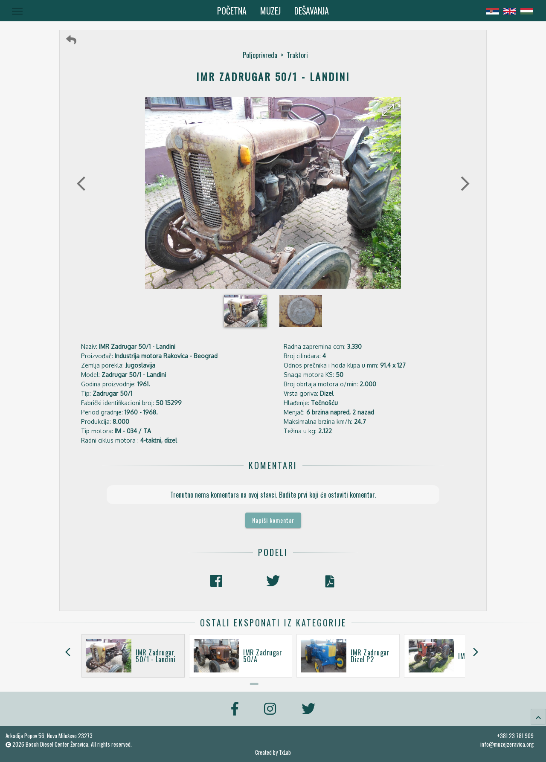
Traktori (297, 55)
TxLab (285, 752)
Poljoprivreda (260, 55)
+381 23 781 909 (515, 735)
